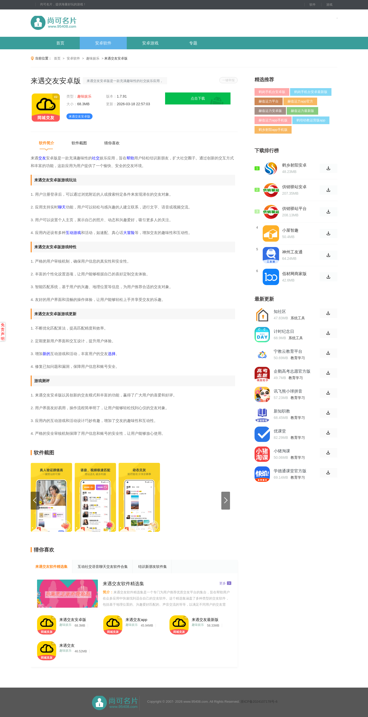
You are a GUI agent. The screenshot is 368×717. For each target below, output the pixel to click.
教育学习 (298, 358)
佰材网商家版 (294, 274)
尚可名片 (81, 23)
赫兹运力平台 (269, 101)
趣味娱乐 (92, 58)
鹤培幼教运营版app (310, 120)
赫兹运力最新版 (302, 111)
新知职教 (282, 411)
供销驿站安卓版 (294, 187)
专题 (193, 43)
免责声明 (3, 332)
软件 (312, 4)
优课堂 (280, 431)
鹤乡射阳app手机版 (273, 130)
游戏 (329, 4)
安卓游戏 (150, 43)
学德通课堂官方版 (290, 471)
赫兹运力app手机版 (273, 120)
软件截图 (79, 143)
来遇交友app (136, 619)
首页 (60, 43)
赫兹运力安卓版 (270, 111)
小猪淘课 (282, 451)
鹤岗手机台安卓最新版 (310, 92)
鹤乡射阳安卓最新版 (294, 165)
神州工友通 (292, 252)
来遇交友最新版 (205, 619)
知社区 (280, 311)
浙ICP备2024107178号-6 (259, 701)
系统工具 (298, 318)
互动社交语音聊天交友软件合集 (103, 567)
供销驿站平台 (294, 208)
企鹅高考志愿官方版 (292, 371)
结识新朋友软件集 (152, 567)
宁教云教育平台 (288, 351)
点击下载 (198, 98)
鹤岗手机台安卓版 (272, 92)
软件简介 (46, 143)
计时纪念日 (284, 331)
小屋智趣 (290, 230)
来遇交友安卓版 (72, 619)
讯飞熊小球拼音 (288, 391)
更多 (225, 583)
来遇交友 (67, 645)
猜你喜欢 (112, 143)
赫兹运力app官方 (300, 101)
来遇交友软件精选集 (51, 567)
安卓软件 (103, 43)
